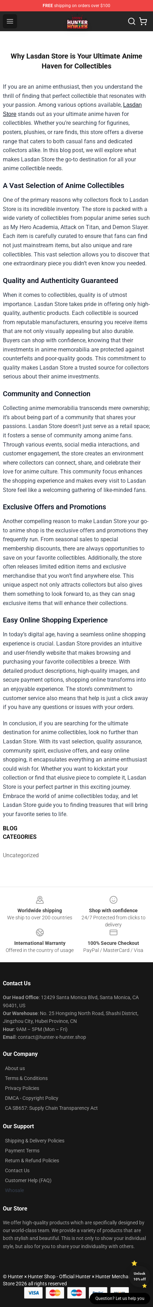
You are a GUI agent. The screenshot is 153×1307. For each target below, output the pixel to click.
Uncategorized (21, 855)
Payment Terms (22, 1150)
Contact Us (17, 1170)
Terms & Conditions (26, 1078)
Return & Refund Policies (32, 1160)
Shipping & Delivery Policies (34, 1140)
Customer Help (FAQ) (28, 1180)
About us (15, 1068)
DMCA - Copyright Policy (31, 1098)
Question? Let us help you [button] (119, 1298)
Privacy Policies (22, 1088)
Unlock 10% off (139, 1276)
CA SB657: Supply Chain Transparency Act (51, 1108)
